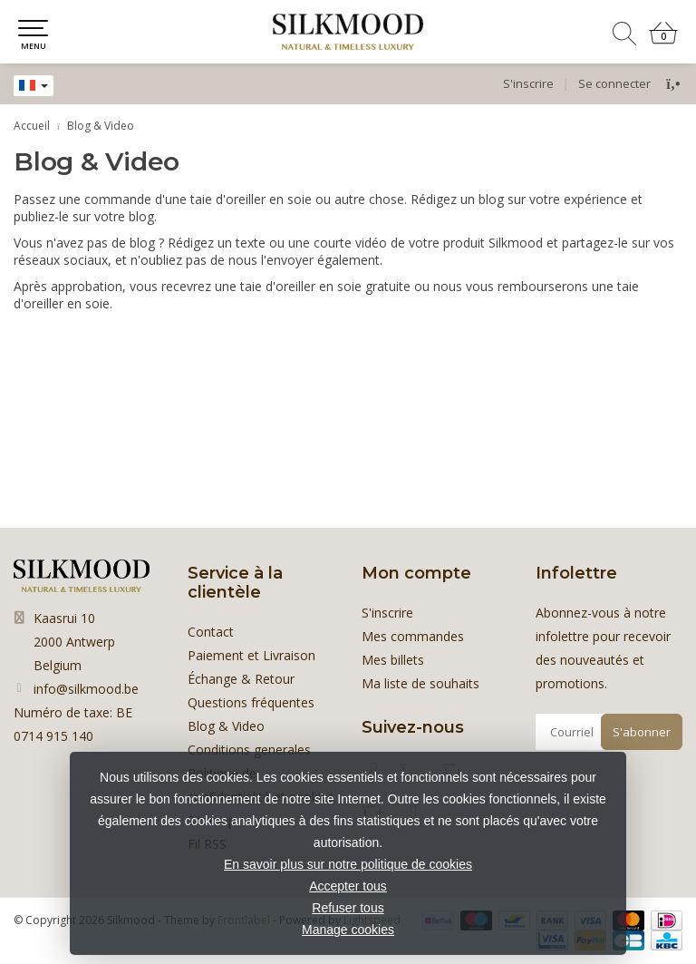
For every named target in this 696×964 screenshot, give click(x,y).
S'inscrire (528, 83)
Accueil (32, 125)
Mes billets (393, 659)
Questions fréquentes (251, 702)
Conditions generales (249, 749)
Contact (211, 631)
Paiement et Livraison (251, 655)
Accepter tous (348, 886)
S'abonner (642, 732)
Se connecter (614, 83)
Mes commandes (413, 636)
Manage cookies (348, 929)
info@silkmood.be (86, 688)
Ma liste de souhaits (420, 683)
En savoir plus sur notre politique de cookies (348, 864)
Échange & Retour (241, 678)
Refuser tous (347, 908)
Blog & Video (100, 125)
